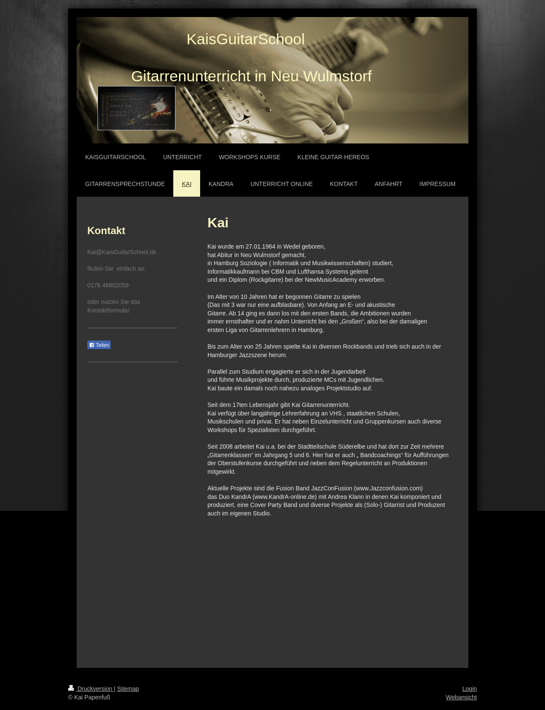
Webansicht (461, 697)
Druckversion (91, 688)
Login (469, 688)
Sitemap (128, 688)
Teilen (99, 345)
